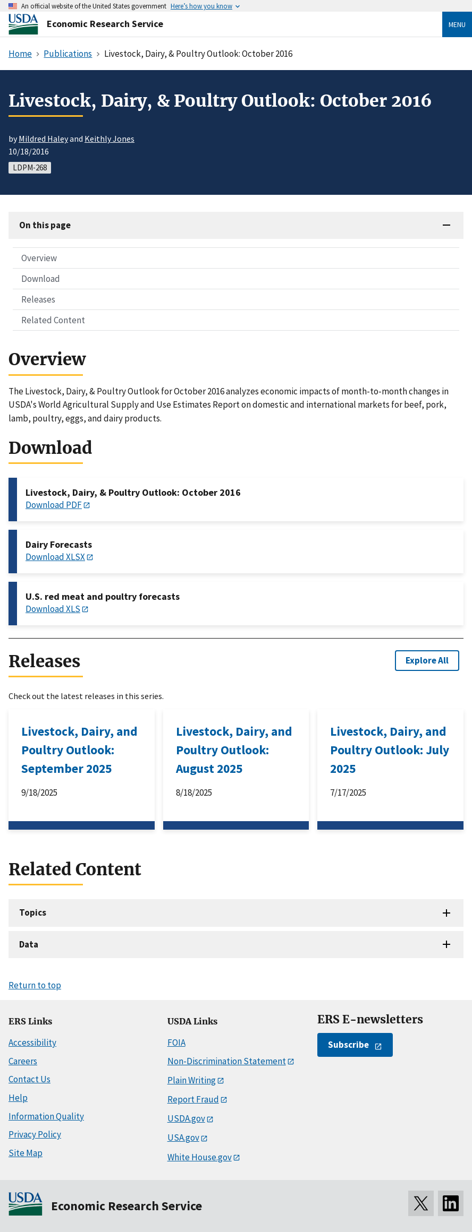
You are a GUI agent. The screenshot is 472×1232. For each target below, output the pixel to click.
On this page (45, 225)
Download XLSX (55, 557)
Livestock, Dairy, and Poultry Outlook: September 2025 (79, 749)
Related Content (53, 320)
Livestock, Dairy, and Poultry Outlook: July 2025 (389, 749)
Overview (39, 258)
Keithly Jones (109, 138)
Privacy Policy (35, 1134)
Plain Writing (191, 1080)
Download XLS (53, 609)
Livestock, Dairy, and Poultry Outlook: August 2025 (234, 749)
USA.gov (183, 1137)
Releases (38, 299)
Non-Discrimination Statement (226, 1061)
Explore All (427, 660)
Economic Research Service (105, 24)
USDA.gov (186, 1118)
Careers (23, 1061)
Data (28, 944)
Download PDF (54, 505)
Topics (32, 912)
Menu (457, 24)
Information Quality (46, 1116)
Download (40, 279)
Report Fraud (193, 1099)
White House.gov (199, 1157)
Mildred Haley (43, 138)
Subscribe (348, 1044)
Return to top (35, 985)
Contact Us (29, 1079)
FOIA (176, 1042)
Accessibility (32, 1042)
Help (18, 1098)
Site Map (26, 1153)
